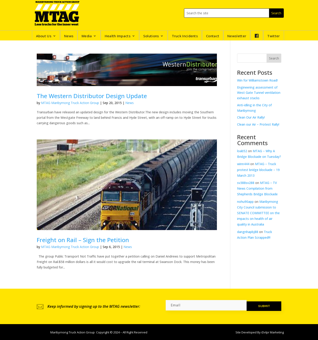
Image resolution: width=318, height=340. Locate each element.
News (68, 36)
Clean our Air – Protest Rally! (258, 124)
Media (87, 36)
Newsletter (236, 36)
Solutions (151, 36)
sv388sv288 (245, 183)
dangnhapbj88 (247, 232)
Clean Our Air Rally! (251, 117)
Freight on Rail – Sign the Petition (83, 240)
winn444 (243, 164)
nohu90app (245, 201)
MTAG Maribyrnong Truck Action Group (70, 103)
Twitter (273, 36)
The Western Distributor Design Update (92, 96)
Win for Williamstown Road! (257, 80)
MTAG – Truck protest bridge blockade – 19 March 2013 (258, 169)
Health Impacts (118, 36)
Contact (212, 36)
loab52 (242, 151)
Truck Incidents (185, 36)
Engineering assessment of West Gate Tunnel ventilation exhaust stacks (258, 92)
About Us (43, 36)
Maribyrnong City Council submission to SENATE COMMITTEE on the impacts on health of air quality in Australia (258, 213)
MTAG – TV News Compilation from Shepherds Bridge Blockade (257, 188)
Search (274, 58)
